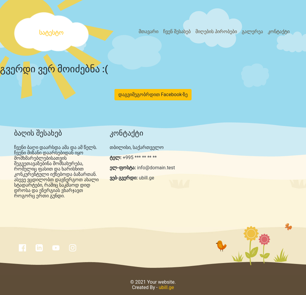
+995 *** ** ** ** (139, 157)
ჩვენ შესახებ (177, 31)
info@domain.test (156, 167)
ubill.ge (146, 178)
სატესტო (51, 32)
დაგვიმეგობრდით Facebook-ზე (153, 94)
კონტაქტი (279, 31)
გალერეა (252, 31)
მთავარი (148, 31)
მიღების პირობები (216, 31)
